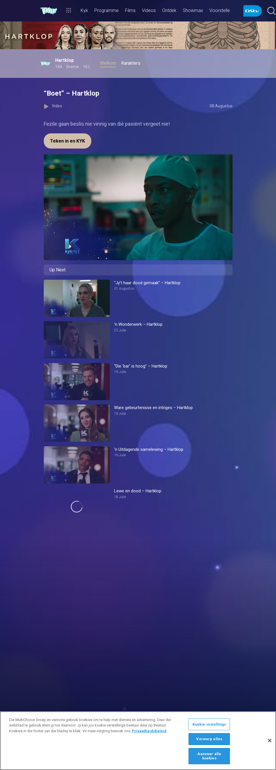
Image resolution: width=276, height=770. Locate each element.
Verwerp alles (209, 739)
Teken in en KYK (67, 141)
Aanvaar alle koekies (209, 756)
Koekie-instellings (209, 724)
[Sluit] (269, 740)
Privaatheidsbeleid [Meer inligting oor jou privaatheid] (149, 731)
